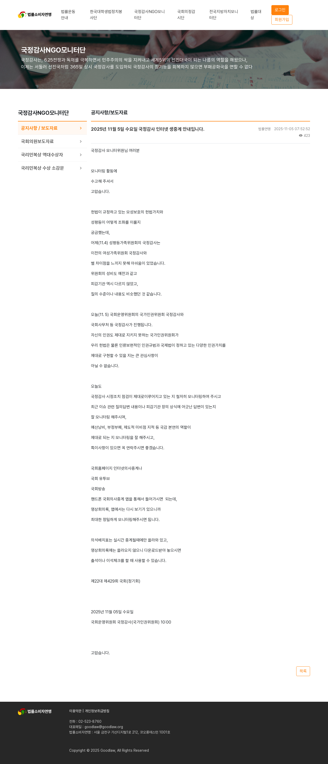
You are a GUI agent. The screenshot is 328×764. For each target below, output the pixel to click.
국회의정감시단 (186, 14)
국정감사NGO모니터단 (149, 14)
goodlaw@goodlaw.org (104, 727)
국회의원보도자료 (37, 141)
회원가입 (282, 19)
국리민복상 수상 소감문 (42, 168)
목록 (303, 671)
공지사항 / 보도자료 (39, 128)
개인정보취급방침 (97, 711)
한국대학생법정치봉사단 (106, 14)
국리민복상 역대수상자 (42, 154)
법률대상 (256, 14)
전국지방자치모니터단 (223, 14)
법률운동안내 (68, 14)
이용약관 (75, 711)
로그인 (280, 9)
